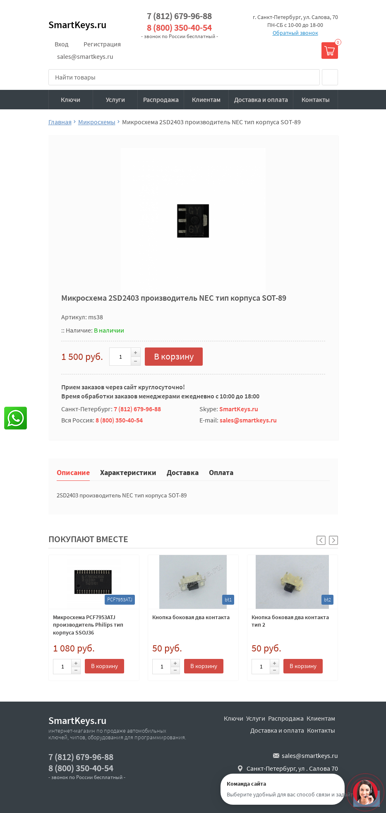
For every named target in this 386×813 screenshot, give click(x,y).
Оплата (221, 472)
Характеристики (128, 472)
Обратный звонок (295, 32)
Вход (62, 44)
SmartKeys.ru (77, 24)
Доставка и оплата (261, 99)
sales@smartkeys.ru (85, 56)
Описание (73, 472)
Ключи (70, 99)
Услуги (115, 99)
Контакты (316, 99)
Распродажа (161, 99)
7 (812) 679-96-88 (179, 16)
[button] (333, 540)
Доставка (183, 472)
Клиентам (206, 99)
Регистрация (102, 44)
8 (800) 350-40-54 (179, 27)
